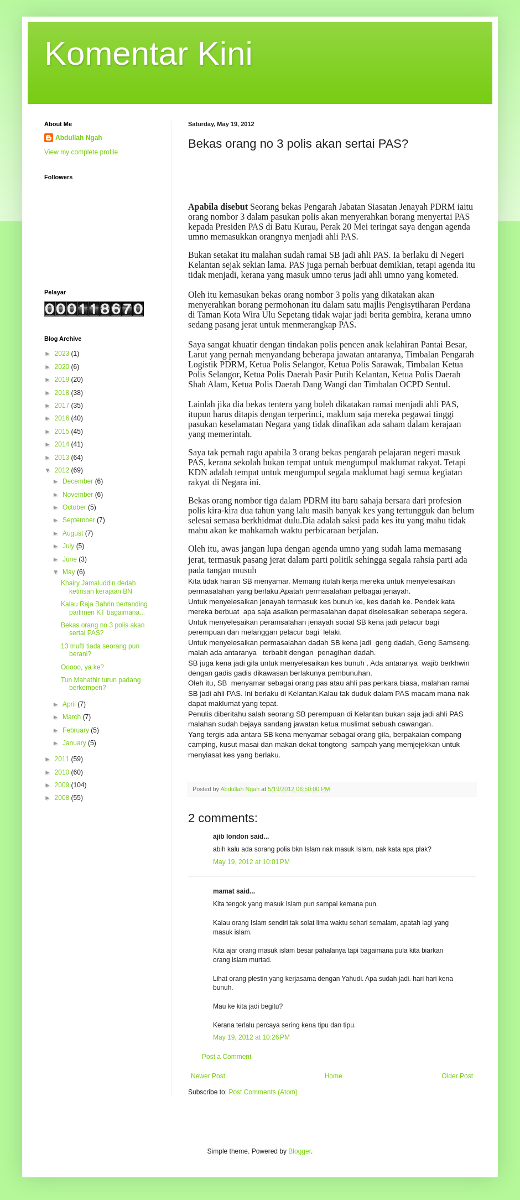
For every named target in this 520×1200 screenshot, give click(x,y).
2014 (63, 444)
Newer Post (208, 1076)
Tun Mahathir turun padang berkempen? (101, 684)
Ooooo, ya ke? (82, 667)
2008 (63, 798)
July (69, 546)
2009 (63, 785)
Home (333, 1076)
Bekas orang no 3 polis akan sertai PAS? (102, 629)
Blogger (299, 1151)
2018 (63, 393)
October (75, 507)
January (75, 743)
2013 (63, 457)
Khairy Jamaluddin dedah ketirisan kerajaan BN (98, 587)
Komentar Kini (148, 53)
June (71, 559)
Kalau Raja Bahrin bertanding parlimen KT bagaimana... (104, 608)
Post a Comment (226, 1057)
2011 (63, 759)
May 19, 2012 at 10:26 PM (251, 1037)
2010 (63, 772)
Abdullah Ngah (78, 138)
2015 (63, 431)
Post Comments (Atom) (263, 1092)
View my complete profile (81, 152)
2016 (63, 418)
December (79, 481)
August (74, 533)
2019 (63, 379)
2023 (63, 353)
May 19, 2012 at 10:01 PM (251, 862)
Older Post (457, 1076)
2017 (63, 405)
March (73, 717)
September (80, 520)
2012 (63, 470)
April (70, 704)
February (77, 730)
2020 (63, 367)
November (79, 494)
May (70, 572)
